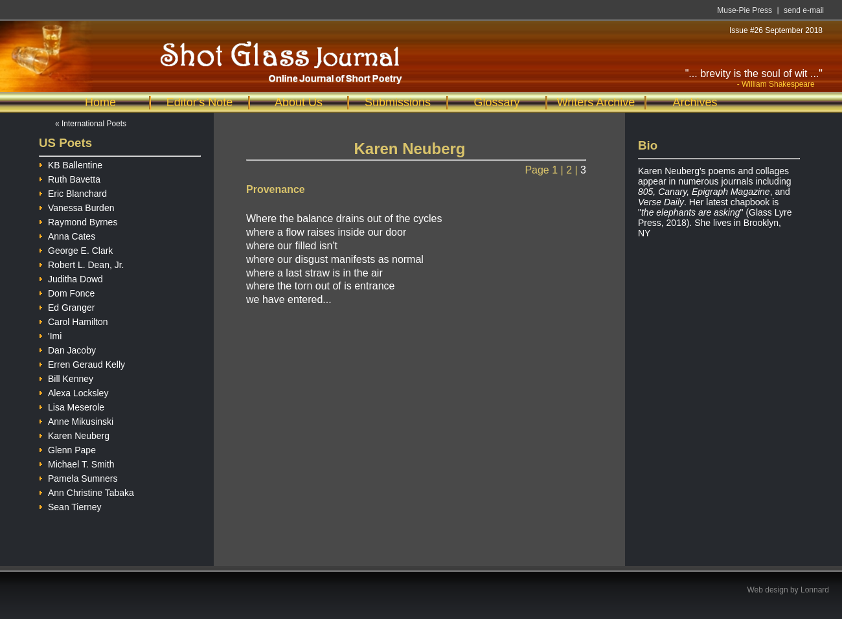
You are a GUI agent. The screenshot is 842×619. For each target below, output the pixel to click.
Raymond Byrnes (78, 220)
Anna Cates (67, 235)
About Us (299, 102)
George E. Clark (76, 249)
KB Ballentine (70, 163)
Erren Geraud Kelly (82, 363)
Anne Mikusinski (76, 420)
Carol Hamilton (73, 320)
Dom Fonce (67, 291)
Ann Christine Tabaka (86, 491)
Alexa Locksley (73, 391)
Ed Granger (67, 306)
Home (100, 102)
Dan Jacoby (67, 348)
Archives (694, 102)
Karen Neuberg (74, 434)
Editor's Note (199, 102)
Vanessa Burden (76, 206)
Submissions (398, 102)
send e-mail (804, 10)
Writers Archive (596, 102)
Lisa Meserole (71, 405)
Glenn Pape (67, 448)
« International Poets (90, 123)
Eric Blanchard (73, 192)
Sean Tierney (70, 505)
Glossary (496, 102)
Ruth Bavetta (69, 178)
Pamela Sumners (78, 477)
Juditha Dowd (71, 277)
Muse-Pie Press (744, 10)
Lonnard (815, 589)
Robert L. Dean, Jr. (81, 263)
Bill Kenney (66, 377)
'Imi (50, 334)
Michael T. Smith (76, 462)
